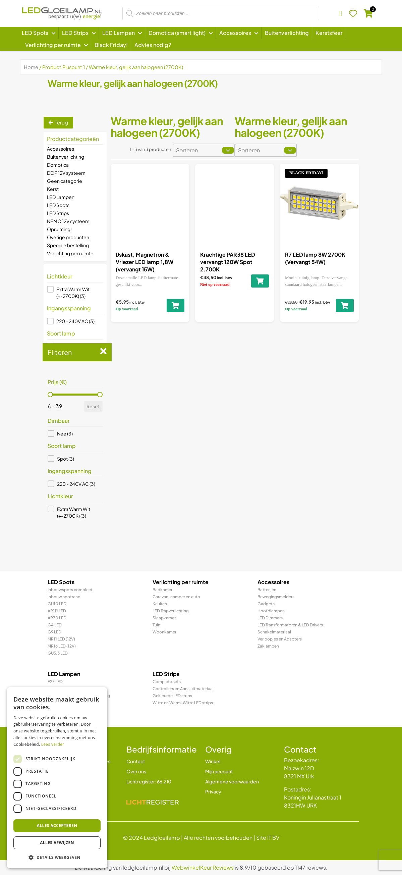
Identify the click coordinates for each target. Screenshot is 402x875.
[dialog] (57, 777)
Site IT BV (267, 837)
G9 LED (54, 631)
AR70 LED (57, 617)
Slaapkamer (164, 617)
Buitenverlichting (65, 157)
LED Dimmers (270, 617)
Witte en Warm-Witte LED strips (183, 702)
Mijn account (219, 771)
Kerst (53, 189)
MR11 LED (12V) (61, 638)
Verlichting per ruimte (70, 253)
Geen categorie (64, 181)
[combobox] (197, 150)
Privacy (213, 791)
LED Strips (58, 213)
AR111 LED (57, 610)
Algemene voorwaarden (232, 781)
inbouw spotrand (64, 596)
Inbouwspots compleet (70, 589)
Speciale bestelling (68, 245)
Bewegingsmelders (275, 596)
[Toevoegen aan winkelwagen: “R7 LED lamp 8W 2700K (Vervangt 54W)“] (345, 305)
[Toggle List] (228, 150)
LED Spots (58, 205)
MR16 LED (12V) (62, 646)
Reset (93, 406)
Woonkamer (164, 631)
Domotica (58, 165)
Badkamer (162, 589)
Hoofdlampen (271, 610)
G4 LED (55, 624)
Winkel (212, 761)
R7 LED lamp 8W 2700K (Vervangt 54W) (315, 258)
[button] (75, 292)
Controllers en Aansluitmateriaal (183, 688)
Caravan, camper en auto (176, 596)
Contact (135, 761)
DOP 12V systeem (66, 173)
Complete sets (167, 681)
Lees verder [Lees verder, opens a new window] (52, 744)
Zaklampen (268, 646)
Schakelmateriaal (274, 631)
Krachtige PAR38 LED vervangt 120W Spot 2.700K (227, 262)
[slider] (50, 394)
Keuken (160, 603)
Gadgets (266, 603)
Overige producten (68, 237)
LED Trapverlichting (171, 610)
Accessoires (60, 149)
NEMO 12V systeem (68, 221)
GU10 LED (57, 603)
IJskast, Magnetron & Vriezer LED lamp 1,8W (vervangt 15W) (144, 262)
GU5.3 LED (58, 653)
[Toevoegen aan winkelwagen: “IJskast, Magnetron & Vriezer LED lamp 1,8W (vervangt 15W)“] (175, 305)
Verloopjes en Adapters (279, 638)
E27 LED (55, 681)
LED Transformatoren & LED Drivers (290, 624)
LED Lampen (60, 197)
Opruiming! (59, 229)
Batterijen (266, 589)
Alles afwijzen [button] (57, 842)
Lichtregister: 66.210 (148, 781)
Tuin (156, 624)
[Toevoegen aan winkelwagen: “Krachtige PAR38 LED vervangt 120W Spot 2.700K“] (260, 281)
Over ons (136, 771)
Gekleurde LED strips (172, 695)
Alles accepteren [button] (57, 825)
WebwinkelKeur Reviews (203, 867)
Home (31, 67)
